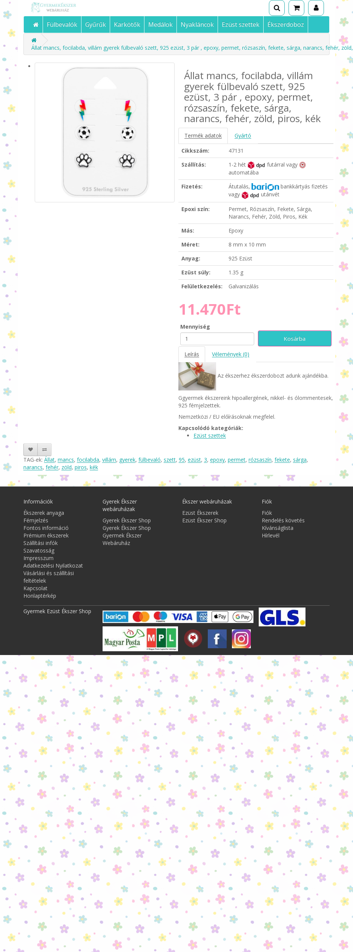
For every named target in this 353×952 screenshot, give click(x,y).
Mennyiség (195, 326)
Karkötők (127, 24)
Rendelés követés (283, 520)
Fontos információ (46, 527)
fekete (282, 459)
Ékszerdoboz (285, 24)
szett (170, 459)
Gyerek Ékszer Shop (127, 520)
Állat (49, 459)
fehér (52, 467)
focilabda (88, 459)
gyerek (127, 459)
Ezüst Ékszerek (200, 512)
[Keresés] (277, 8)
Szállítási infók (40, 542)
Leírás (191, 354)
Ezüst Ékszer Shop (204, 520)
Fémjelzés (35, 520)
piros (81, 467)
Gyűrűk (95, 24)
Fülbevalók (62, 24)
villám (109, 459)
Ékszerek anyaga (43, 512)
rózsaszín (260, 459)
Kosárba (294, 338)
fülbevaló (149, 459)
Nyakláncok (197, 24)
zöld (66, 467)
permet (237, 459)
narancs (33, 467)
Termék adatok (203, 135)
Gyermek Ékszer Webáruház (122, 539)
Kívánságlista (277, 527)
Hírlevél (270, 535)
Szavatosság (38, 550)
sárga (300, 459)
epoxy (217, 459)
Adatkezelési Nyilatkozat (53, 565)
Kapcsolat (35, 588)
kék (94, 467)
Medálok (160, 24)
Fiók (267, 512)
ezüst (194, 459)
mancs (66, 459)
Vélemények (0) (230, 354)
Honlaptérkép (39, 595)
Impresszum (38, 558)
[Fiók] (316, 8)
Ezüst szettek (240, 24)
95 (182, 459)
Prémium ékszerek (46, 535)
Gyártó (243, 135)
